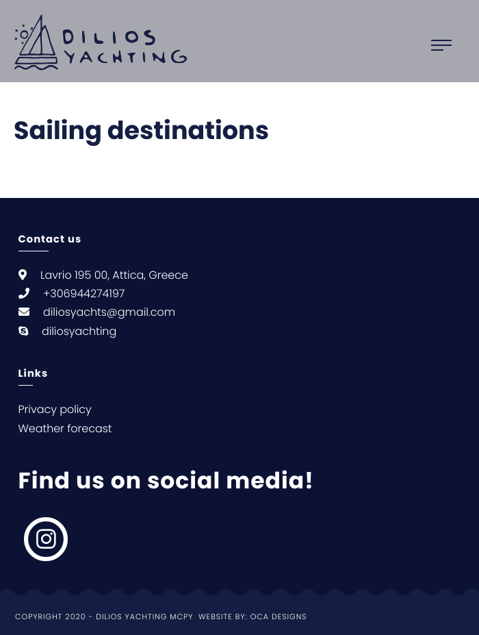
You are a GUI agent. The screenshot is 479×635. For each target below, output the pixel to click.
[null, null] (46, 539)
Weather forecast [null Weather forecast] (65, 428)
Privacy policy (55, 409)
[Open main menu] (448, 45)
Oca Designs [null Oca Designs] (278, 616)
